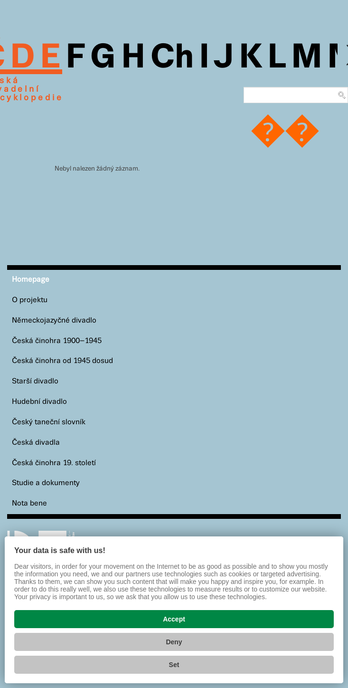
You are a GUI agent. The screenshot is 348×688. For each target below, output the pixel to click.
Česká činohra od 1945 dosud (62, 361)
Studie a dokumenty (46, 483)
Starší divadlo (35, 381)
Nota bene (29, 503)
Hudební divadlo (39, 402)
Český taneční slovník (48, 422)
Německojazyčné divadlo (54, 320)
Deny (174, 642)
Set (174, 665)
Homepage (30, 280)
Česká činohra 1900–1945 (57, 341)
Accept (174, 619)
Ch (172, 58)
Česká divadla (36, 443)
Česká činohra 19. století (54, 463)
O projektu (29, 300)
